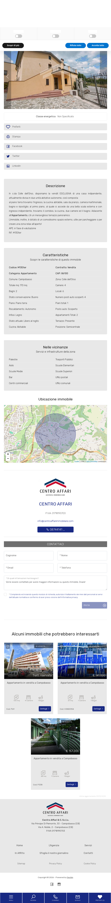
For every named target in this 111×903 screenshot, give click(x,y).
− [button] (8, 459)
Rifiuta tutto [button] (75, 897)
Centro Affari (55, 504)
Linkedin (13, 166)
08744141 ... (55, 529)
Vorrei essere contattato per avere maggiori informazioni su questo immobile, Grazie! (55, 583)
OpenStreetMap (92, 461)
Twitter (13, 156)
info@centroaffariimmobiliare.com (55, 521)
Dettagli (45, 709)
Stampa (13, 137)
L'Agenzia (54, 845)
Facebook (14, 146)
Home (19, 845)
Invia (86, 605)
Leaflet (77, 461)
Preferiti (17, 127)
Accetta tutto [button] (98, 897)
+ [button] (8, 454)
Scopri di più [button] (13, 897)
